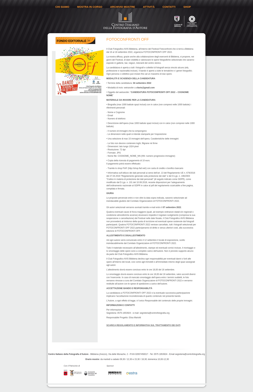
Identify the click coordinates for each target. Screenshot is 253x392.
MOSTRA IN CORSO (89, 6)
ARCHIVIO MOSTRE (122, 6)
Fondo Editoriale (71, 41)
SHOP (187, 6)
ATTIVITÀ (149, 6)
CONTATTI (169, 6)
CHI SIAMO (62, 6)
